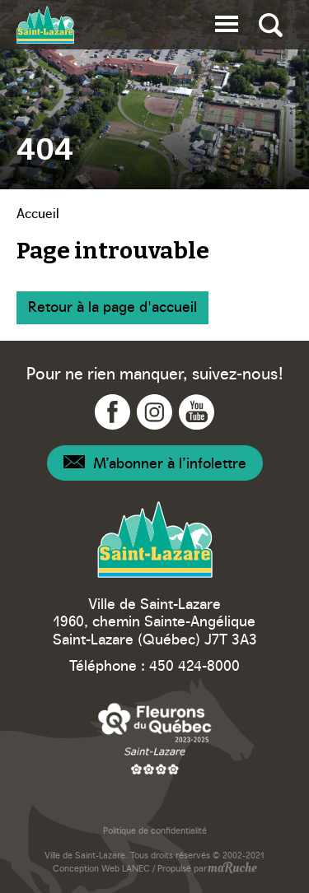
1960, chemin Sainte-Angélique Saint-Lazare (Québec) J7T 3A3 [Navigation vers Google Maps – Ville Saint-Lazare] (155, 629)
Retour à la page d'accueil (112, 305)
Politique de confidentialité (155, 830)
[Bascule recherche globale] (271, 24)
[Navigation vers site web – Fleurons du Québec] (155, 738)
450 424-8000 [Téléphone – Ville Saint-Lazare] (194, 664)
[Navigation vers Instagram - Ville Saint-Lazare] (154, 412)
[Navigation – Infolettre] (155, 463)
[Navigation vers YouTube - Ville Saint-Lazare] (196, 412)
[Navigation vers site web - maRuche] (232, 869)
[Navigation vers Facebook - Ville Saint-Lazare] (112, 412)
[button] (226, 21)
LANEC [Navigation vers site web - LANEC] (136, 868)
